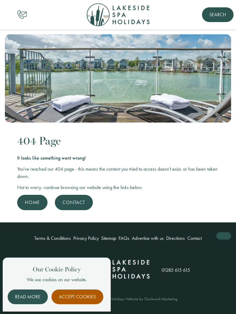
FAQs (124, 238)
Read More (27, 296)
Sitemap (108, 238)
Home (32, 202)
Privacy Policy (86, 238)
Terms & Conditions (52, 238)
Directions (175, 238)
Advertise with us (148, 238)
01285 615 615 (176, 270)
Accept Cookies (77, 296)
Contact (74, 202)
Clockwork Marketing (160, 298)
